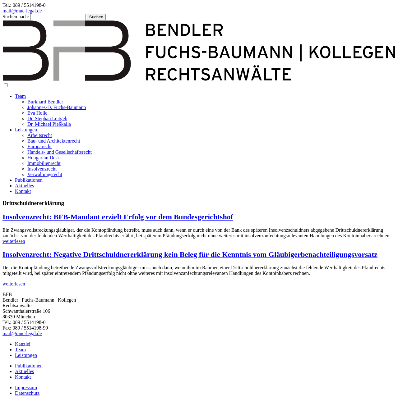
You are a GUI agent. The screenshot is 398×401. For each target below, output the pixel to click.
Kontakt (23, 191)
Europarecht (39, 146)
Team (20, 96)
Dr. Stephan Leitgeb (47, 118)
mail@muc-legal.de (22, 10)
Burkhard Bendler (45, 101)
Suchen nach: (15, 16)
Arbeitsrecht (39, 135)
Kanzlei (22, 344)
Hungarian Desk (43, 157)
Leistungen (26, 129)
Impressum (26, 387)
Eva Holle (37, 113)
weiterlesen (13, 241)
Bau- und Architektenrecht (53, 141)
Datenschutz (27, 393)
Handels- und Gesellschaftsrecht (59, 152)
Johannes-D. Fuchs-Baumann (56, 107)
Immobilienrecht (44, 163)
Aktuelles (24, 185)
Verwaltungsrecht (44, 174)
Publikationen (29, 180)
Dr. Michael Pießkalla (49, 124)
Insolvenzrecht (42, 168)
